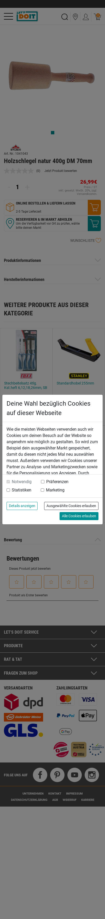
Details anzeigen (22, 506)
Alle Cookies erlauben (79, 516)
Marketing (55, 490)
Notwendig (22, 481)
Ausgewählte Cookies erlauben (71, 506)
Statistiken (21, 490)
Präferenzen (57, 481)
